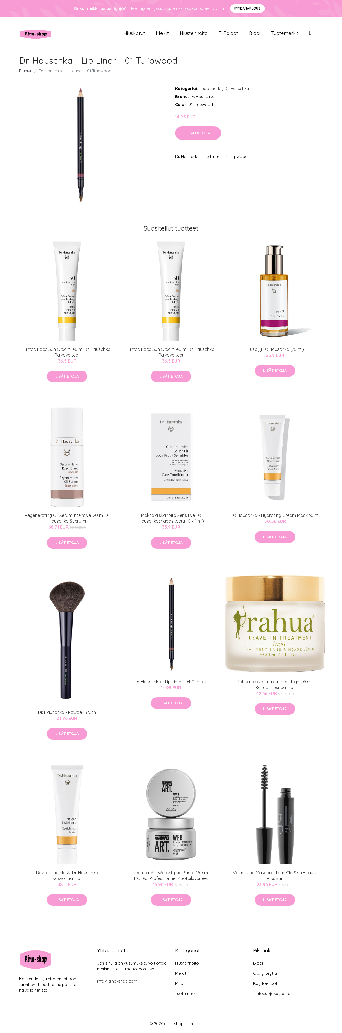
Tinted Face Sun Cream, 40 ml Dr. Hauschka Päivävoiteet (67, 352)
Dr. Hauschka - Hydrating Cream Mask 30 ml (275, 515)
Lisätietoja (198, 133)
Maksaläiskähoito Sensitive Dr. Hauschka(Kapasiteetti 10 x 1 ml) (171, 518)
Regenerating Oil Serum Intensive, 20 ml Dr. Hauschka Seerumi (67, 518)
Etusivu (25, 70)
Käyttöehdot (265, 983)
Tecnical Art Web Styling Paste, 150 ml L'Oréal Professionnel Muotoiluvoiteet (171, 875)
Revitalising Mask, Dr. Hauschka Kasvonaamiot (67, 875)
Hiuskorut (134, 33)
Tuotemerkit (284, 33)
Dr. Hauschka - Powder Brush (67, 712)
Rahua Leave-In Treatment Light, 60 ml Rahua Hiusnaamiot (275, 684)
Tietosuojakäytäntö (272, 993)
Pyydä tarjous (247, 8)
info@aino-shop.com (117, 981)
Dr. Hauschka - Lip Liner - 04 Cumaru (171, 681)
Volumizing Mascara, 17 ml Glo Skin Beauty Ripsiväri (275, 875)
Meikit (162, 33)
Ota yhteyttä (265, 973)
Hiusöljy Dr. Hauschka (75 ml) (275, 349)
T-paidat (228, 33)
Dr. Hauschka (236, 88)
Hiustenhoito (194, 33)
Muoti (180, 983)
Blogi (254, 33)
